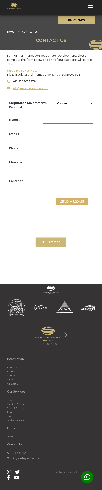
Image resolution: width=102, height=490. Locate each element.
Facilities (12, 371)
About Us (12, 367)
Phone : (14, 148)
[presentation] (67, 185)
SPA (9, 416)
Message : (16, 162)
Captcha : (16, 181)
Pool (9, 412)
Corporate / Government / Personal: (28, 105)
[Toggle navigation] (90, 7)
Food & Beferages (17, 408)
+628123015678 (19, 453)
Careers (11, 375)
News (10, 436)
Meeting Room (15, 404)
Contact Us (13, 383)
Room (10, 400)
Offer (10, 379)
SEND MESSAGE (72, 201)
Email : (14, 134)
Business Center (16, 420)
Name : (14, 119)
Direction (51, 242)
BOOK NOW (76, 20)
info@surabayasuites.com (30, 88)
